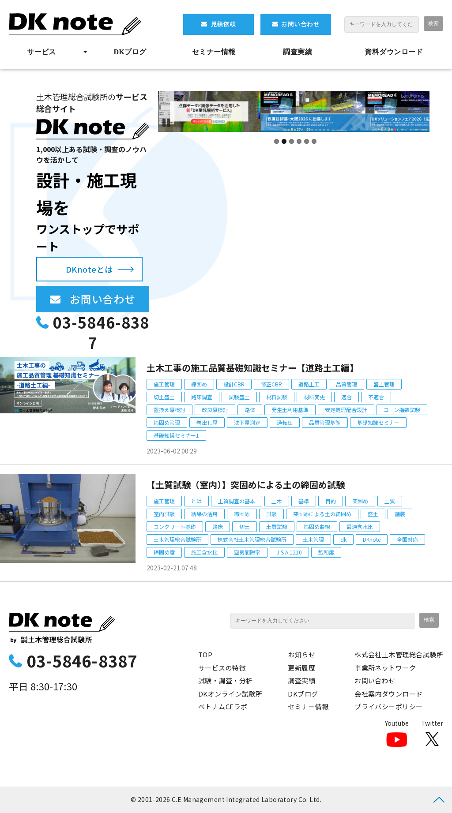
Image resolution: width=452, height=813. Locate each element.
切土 (244, 526)
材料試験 (276, 397)
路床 (217, 526)
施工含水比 (204, 552)
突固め (360, 501)
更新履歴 (301, 667)
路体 (250, 409)
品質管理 (346, 384)
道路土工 (309, 384)
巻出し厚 (207, 422)
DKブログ (129, 52)
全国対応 (407, 539)
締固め (199, 384)
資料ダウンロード (394, 52)
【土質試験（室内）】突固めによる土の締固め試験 (246, 484)
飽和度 (326, 552)
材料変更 (314, 397)
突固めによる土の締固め (322, 513)
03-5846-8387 (101, 332)
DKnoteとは (89, 269)
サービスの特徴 (222, 667)
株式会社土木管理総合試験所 (252, 539)
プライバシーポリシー (388, 706)
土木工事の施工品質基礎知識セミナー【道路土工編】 (252, 367)
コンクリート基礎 (175, 526)
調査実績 (297, 52)
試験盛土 (239, 397)
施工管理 (164, 384)
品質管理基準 (325, 422)
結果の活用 (204, 513)
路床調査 (201, 397)
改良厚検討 (215, 409)
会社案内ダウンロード (388, 693)
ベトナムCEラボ (223, 706)
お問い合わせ (300, 23)
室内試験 (164, 513)
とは (196, 501)
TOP (205, 654)
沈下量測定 (247, 422)
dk (343, 539)
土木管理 (313, 539)
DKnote (371, 539)
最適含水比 (360, 526)
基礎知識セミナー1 (176, 435)
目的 (330, 501)
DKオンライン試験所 (230, 693)
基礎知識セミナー (378, 422)
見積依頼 (223, 23)
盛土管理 (384, 384)
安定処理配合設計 (346, 409)
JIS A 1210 (289, 552)
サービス (41, 52)
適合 (346, 397)
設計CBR (234, 384)
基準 (303, 501)
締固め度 (164, 552)
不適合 (376, 397)
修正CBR (271, 384)
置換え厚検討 (169, 409)
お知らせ (301, 654)
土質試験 (276, 526)
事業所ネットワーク (385, 667)
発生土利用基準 (290, 409)
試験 (271, 513)
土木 (276, 501)
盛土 (373, 513)
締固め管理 (167, 422)
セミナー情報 (214, 52)
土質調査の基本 (236, 501)
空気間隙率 (247, 552)
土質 (389, 501)
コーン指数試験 (402, 409)
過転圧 (285, 422)
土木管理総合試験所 (177, 539)
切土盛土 (164, 397)
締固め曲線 (317, 526)
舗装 (400, 513)
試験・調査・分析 (225, 680)
